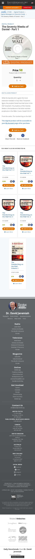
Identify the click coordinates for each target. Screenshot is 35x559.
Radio (17, 324)
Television (17, 338)
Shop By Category (12, 8)
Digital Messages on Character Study (13, 14)
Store (9, 12)
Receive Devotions (17, 557)
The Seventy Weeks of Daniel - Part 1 (13, 16)
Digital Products (19, 12)
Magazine (17, 354)
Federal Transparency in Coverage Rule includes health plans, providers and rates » (17, 508)
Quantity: (17, 77)
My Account (9, 123)
